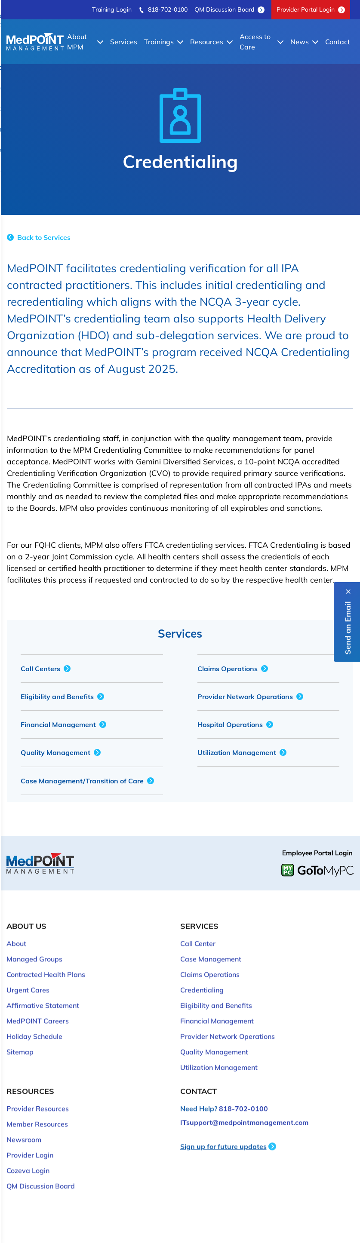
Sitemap (20, 1038)
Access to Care (261, 41)
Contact (337, 41)
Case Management (210, 946)
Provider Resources (37, 1095)
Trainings (163, 41)
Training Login (112, 9)
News (304, 41)
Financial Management (63, 724)
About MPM (85, 41)
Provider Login (29, 1142)
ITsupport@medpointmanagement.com (244, 1109)
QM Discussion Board (229, 9)
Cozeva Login (27, 1157)
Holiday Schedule (34, 1023)
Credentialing (202, 977)
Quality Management (61, 752)
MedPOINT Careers (37, 1008)
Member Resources (37, 1111)
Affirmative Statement (42, 992)
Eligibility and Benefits (62, 696)
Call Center (197, 930)
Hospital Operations (235, 724)
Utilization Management (241, 752)
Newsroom (23, 1126)
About (16, 930)
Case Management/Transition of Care (87, 780)
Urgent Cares (27, 977)
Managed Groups (34, 946)
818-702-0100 (163, 9)
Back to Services (39, 237)
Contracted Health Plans (45, 961)
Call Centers (46, 668)
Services (123, 41)
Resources (211, 41)
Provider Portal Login (311, 9)
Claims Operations (232, 668)
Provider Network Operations (250, 696)
